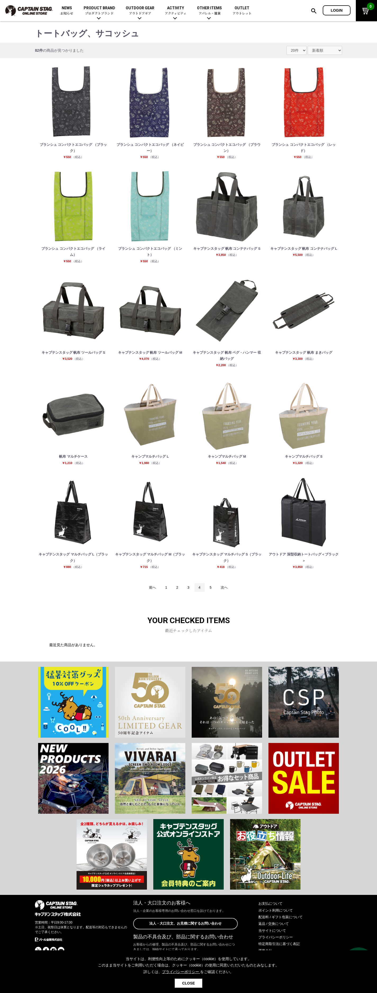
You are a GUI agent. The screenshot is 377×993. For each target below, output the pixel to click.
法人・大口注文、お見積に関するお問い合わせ (185, 933)
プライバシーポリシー (276, 946)
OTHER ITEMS (209, 11)
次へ (226, 596)
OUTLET (242, 11)
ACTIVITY (175, 11)
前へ (150, 596)
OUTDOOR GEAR (140, 11)
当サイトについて (273, 939)
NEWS (66, 11)
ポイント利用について (276, 919)
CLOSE (188, 983)
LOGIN (337, 10)
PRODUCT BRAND (99, 11)
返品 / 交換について (274, 932)
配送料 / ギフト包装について (282, 926)
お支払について (271, 912)
